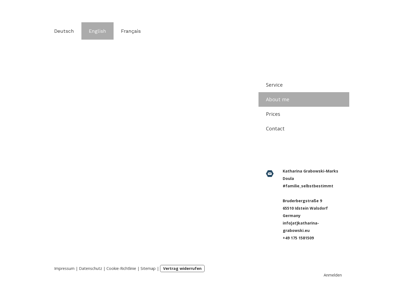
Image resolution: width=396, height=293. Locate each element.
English (97, 31)
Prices (273, 114)
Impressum (64, 268)
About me (277, 99)
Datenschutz (90, 268)
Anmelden (333, 275)
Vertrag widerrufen (182, 268)
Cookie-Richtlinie (121, 268)
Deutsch (64, 31)
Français (131, 31)
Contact (275, 128)
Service (274, 84)
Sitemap (148, 268)
